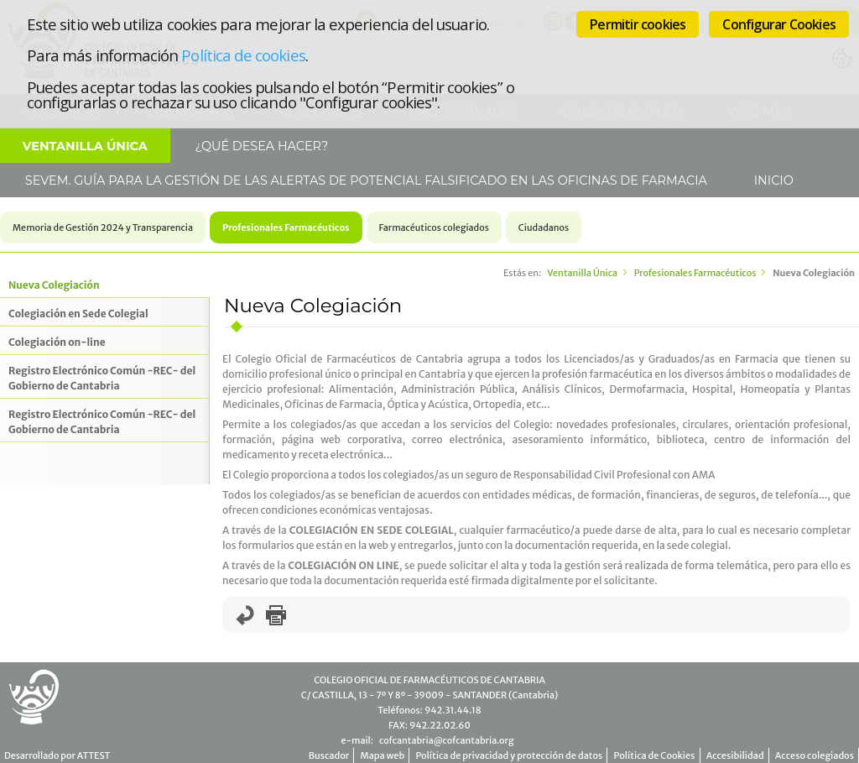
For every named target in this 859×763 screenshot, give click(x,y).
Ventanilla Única (85, 146)
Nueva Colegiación (54, 285)
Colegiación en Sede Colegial (78, 313)
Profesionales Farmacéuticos (286, 227)
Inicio (772, 180)
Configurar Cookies (779, 24)
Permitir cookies (637, 24)
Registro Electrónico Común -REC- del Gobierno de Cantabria (101, 378)
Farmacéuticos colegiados (434, 227)
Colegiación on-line (57, 342)
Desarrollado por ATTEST (57, 755)
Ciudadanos (543, 227)
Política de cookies (243, 54)
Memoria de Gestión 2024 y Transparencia (103, 227)
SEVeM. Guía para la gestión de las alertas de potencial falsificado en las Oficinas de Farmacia (364, 180)
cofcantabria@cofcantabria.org (446, 740)
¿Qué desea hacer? (260, 146)
